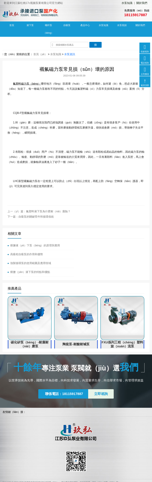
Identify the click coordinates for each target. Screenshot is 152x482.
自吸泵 (66, 25)
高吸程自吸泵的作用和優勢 (95, 245)
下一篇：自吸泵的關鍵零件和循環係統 (31, 216)
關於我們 (141, 3)
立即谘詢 (101, 376)
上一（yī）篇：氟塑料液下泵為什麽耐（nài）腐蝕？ (39, 211)
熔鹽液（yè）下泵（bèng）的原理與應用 (35, 245)
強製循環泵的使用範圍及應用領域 (30, 254)
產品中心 (85, 25)
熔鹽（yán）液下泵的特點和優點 (98, 254)
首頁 (11, 25)
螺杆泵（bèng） (48, 29)
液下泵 (30, 25)
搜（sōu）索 (95, 46)
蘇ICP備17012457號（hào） (46, 464)
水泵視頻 (122, 25)
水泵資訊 (69, 54)
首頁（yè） (40, 54)
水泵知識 (127, 3)
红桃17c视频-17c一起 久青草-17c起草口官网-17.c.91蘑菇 (34, 480)
